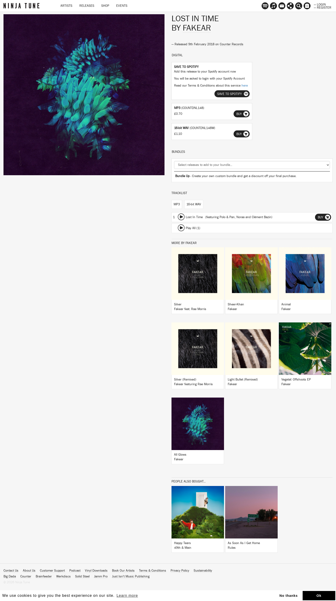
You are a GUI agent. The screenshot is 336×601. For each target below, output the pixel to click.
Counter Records (231, 44)
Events (121, 5)
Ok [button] (318, 596)
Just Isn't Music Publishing (131, 576)
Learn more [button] (127, 596)
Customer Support (52, 570)
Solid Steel (82, 576)
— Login (320, 4)
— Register (322, 7)
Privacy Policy (180, 570)
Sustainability (203, 570)
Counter (25, 576)
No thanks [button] (289, 596)
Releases (86, 5)
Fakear (197, 28)
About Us (29, 570)
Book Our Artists (123, 570)
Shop (105, 5)
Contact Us (11, 570)
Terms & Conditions (152, 570)
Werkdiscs (63, 576)
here (245, 85)
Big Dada (10, 576)
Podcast (74, 570)
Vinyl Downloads (96, 570)
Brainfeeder (44, 576)
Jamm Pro (101, 576)
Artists (66, 5)
